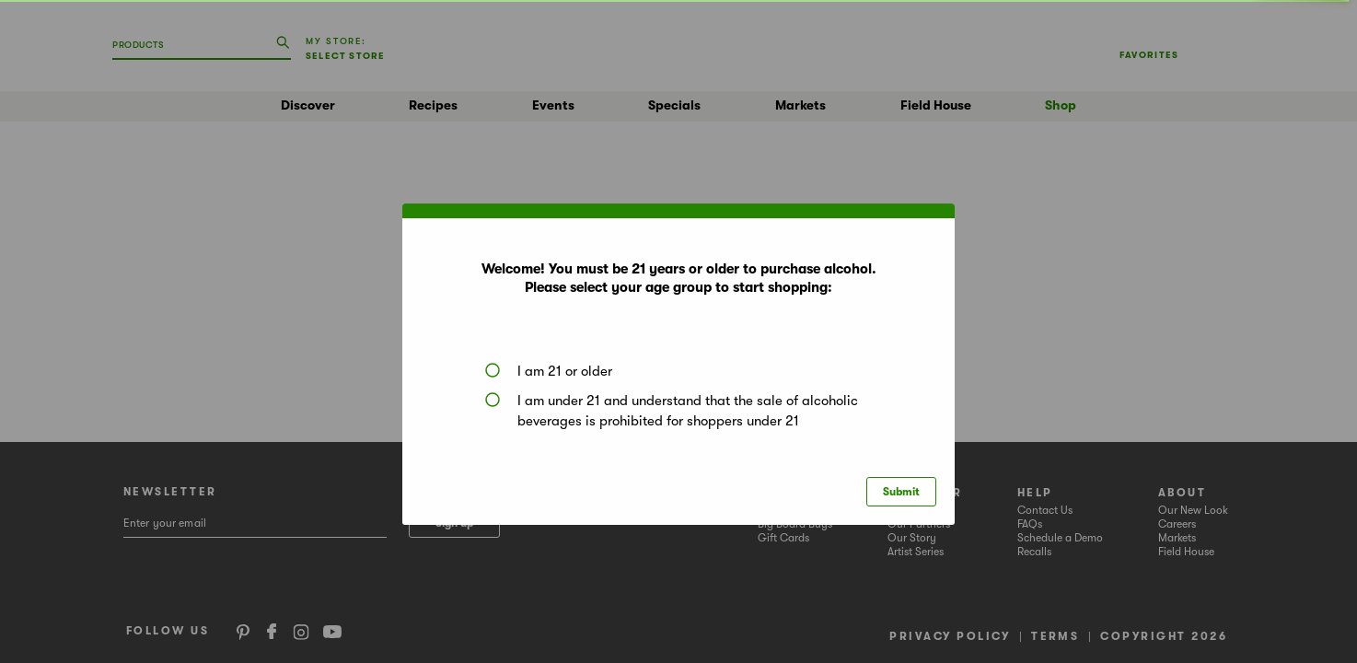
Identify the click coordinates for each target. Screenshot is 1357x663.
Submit (901, 491)
